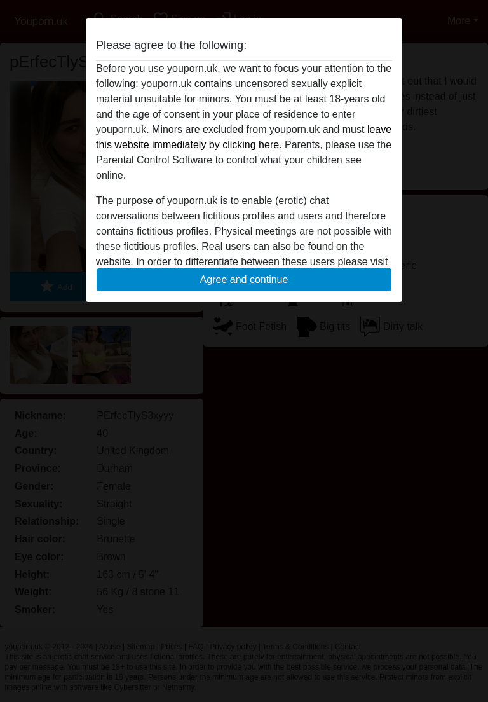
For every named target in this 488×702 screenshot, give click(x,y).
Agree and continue (244, 279)
